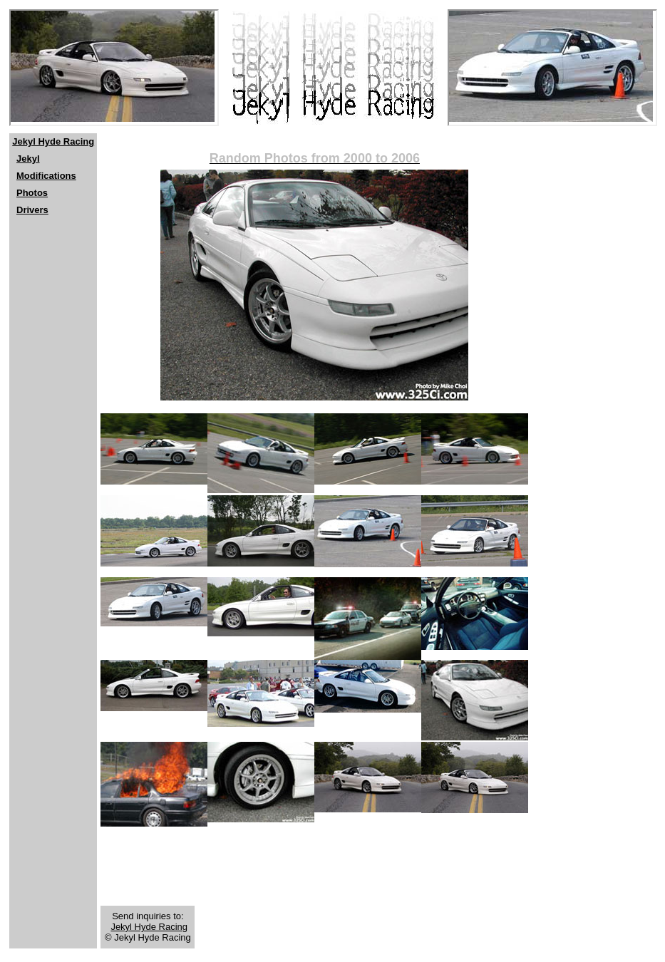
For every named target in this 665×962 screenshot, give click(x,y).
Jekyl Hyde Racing (53, 141)
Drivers (32, 210)
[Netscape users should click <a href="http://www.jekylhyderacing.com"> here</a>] (114, 67)
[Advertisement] (52, 321)
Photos (32, 192)
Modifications (46, 175)
